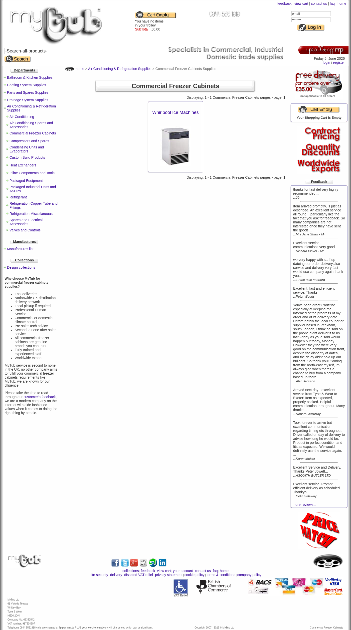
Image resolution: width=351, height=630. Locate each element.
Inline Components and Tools (31, 173)
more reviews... (304, 505)
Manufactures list (20, 249)
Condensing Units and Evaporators (26, 149)
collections (131, 571)
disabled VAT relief (138, 575)
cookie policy (194, 575)
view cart (301, 3)
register (339, 62)
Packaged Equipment (26, 181)
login (326, 62)
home (342, 3)
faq (332, 3)
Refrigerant (18, 197)
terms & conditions (220, 575)
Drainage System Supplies (27, 100)
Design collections (21, 267)
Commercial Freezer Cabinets (32, 133)
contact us (319, 3)
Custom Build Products (27, 157)
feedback (284, 3)
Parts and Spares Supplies (27, 92)
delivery (116, 575)
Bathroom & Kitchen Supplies (29, 77)
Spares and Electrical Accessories (25, 222)
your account (183, 571)
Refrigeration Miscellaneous (31, 214)
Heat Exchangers (22, 165)
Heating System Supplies (26, 85)
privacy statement (168, 575)
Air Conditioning (21, 117)
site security (99, 575)
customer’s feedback (39, 397)
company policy (249, 575)
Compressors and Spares (29, 141)
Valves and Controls (24, 230)
